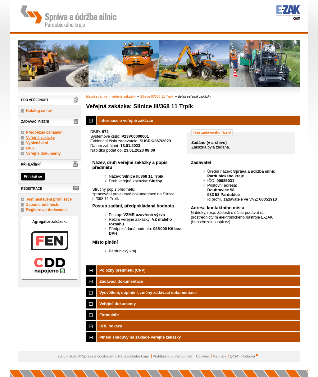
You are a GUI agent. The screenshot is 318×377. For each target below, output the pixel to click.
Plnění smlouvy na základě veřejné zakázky (140, 337)
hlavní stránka (96, 96)
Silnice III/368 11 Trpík (157, 96)
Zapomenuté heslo (42, 204)
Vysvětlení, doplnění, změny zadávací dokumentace (148, 292)
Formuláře (109, 315)
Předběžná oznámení (45, 132)
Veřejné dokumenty (43, 153)
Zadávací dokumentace (121, 281)
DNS (30, 148)
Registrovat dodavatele (47, 210)
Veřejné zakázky (40, 137)
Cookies (202, 356)
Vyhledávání (37, 143)
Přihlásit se (33, 176)
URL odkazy (110, 326)
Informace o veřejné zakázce (126, 120)
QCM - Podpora (242, 356)
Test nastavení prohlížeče (49, 199)
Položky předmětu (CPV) (122, 270)
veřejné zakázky (123, 96)
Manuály (219, 356)
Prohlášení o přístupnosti (172, 356)
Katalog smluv (39, 111)
